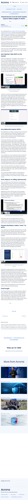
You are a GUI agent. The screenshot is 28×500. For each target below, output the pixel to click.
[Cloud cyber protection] (19, 337)
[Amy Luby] (19, 9)
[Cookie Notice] (21, 494)
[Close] (26, 2)
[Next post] (24, 316)
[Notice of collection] (5, 497)
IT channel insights (14, 13)
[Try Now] (22, 25)
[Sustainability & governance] (16, 497)
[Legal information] (4, 494)
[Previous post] (4, 316)
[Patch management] (14, 339)
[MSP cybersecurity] (8, 337)
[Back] (14, 6)
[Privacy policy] (13, 494)
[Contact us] (16, 3)
